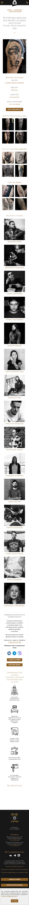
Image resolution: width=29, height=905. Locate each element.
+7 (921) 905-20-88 (14, 840)
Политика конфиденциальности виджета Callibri (14, 872)
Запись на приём (14, 660)
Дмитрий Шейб (14, 241)
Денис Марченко (14, 293)
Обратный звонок (14, 665)
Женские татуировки (14, 77)
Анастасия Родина (14, 449)
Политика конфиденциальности (14, 866)
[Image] (8, 124)
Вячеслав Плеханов (14, 423)
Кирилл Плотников (14, 319)
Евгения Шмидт (14, 345)
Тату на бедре (14, 104)
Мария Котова (14, 397)
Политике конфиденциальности (9, 896)
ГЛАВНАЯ (9, 9)
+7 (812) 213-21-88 (14, 642)
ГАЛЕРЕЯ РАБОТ (18, 9)
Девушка (14, 90)
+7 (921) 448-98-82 (14, 845)
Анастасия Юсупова (14, 371)
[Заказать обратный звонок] (27, 2)
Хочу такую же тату (14, 109)
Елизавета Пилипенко (14, 605)
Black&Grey (14, 97)
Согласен (14, 901)
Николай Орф (14, 501)
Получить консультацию (14, 885)
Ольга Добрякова (14, 579)
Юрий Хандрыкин (14, 527)
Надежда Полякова (14, 475)
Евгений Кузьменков (14, 267)
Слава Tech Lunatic (14, 83)
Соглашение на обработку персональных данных (14, 869)
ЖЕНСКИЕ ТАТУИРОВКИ (15, 11)
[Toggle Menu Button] (2, 2)
